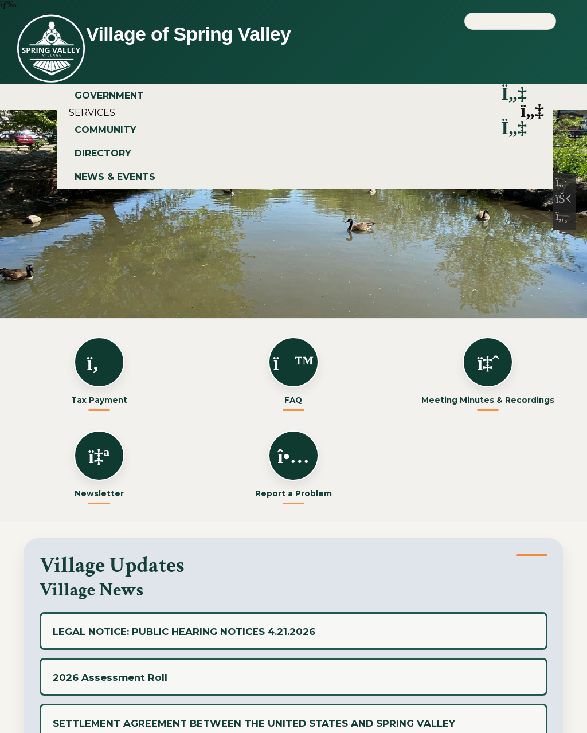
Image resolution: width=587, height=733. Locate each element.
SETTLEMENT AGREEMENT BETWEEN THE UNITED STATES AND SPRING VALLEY (254, 723)
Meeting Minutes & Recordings (487, 371)
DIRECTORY (103, 153)
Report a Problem (293, 464)
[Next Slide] (564, 218)
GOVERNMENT (304, 95)
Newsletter (99, 464)
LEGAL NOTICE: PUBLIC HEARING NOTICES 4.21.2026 (184, 631)
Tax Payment (99, 371)
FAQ (293, 371)
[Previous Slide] (564, 184)
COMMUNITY (304, 130)
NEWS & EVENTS (115, 176)
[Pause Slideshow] (564, 201)
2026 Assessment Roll (110, 677)
